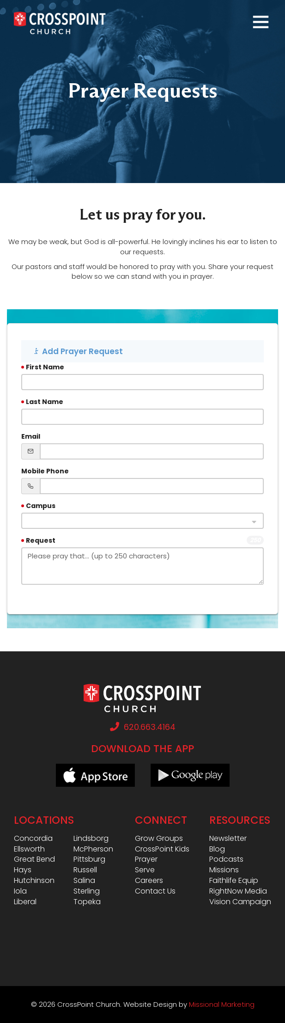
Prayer (146, 859)
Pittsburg (89, 859)
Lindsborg (91, 838)
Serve (145, 870)
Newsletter (228, 838)
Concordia (33, 838)
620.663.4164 (143, 727)
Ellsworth (29, 849)
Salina (84, 881)
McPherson (93, 849)
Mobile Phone (45, 471)
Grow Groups (159, 838)
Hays (22, 870)
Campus (40, 505)
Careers (149, 881)
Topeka (87, 902)
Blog (217, 849)
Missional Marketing (222, 1004)
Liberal (25, 902)
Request (40, 540)
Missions (224, 870)
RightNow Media (238, 891)
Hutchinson (34, 881)
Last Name (44, 401)
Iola (20, 891)
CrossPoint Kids (162, 849)
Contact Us (155, 891)
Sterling (86, 891)
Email (30, 436)
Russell (85, 870)
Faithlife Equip (233, 881)
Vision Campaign (240, 902)
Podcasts (226, 859)
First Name (45, 367)
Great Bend (34, 859)
